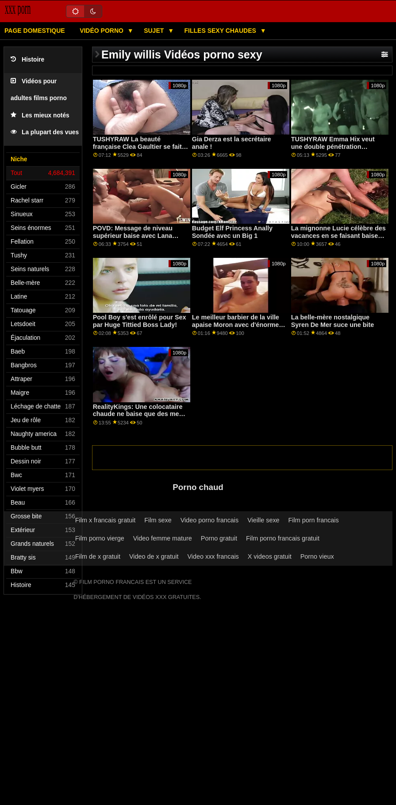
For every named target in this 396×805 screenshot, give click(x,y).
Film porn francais (313, 520)
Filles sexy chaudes (221, 30)
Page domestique (34, 30)
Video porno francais (209, 520)
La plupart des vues (45, 132)
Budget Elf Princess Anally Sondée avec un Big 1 (232, 232)
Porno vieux (317, 556)
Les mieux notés (40, 115)
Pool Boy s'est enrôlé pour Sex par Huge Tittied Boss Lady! (139, 321)
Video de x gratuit (154, 556)
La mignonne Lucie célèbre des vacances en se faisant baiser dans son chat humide (338, 235)
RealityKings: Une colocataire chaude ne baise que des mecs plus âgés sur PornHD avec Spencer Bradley (139, 417)
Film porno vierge (99, 538)
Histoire (27, 59)
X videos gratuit (270, 556)
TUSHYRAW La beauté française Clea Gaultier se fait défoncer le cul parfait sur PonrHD (137, 150)
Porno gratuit (219, 538)
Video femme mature (162, 538)
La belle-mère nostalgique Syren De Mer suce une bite (332, 321)
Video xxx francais (213, 556)
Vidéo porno (102, 30)
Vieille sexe (263, 520)
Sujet (154, 30)
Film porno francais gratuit (282, 538)
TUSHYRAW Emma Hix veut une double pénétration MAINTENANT (333, 146)
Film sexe (157, 520)
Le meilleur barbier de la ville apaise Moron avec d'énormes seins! (237, 324)
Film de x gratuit (97, 556)
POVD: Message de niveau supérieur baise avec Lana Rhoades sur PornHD (133, 235)
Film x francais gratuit (105, 520)
